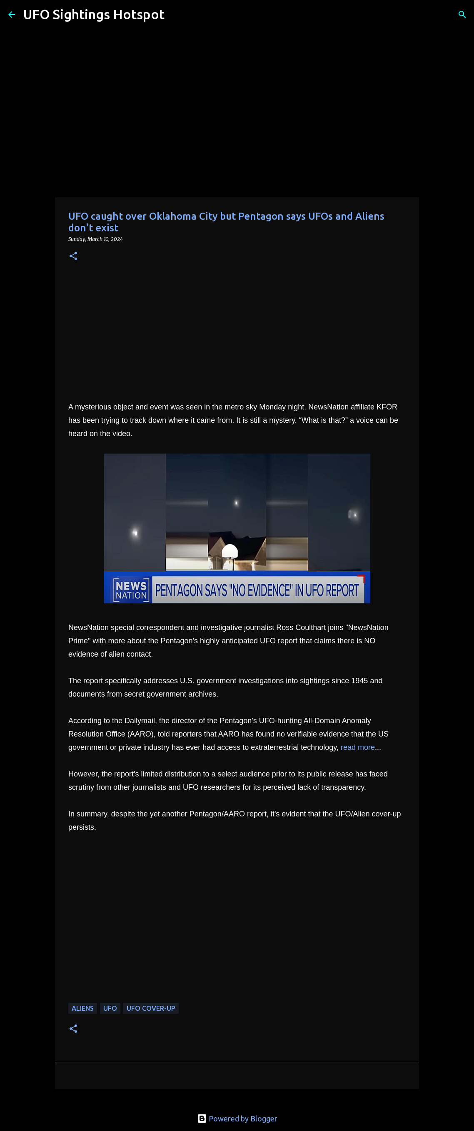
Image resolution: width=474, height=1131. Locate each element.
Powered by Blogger (237, 1118)
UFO (110, 1008)
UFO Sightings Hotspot (94, 14)
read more (358, 747)
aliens (83, 1008)
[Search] (176, 15)
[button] (73, 256)
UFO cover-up (151, 1008)
